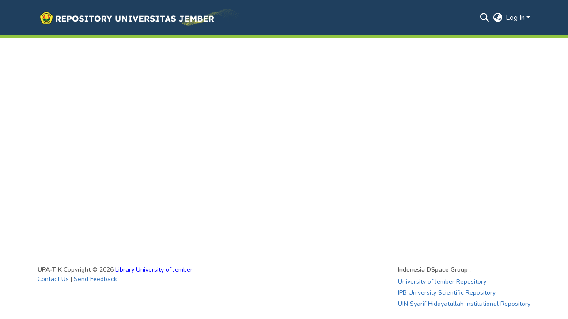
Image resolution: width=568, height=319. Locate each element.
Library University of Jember (154, 269)
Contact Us (53, 279)
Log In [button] (516, 18)
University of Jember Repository (442, 281)
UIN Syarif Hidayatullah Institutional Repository (464, 304)
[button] (138, 18)
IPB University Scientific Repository (447, 292)
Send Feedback (95, 279)
